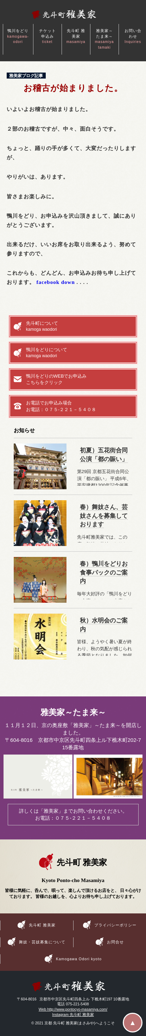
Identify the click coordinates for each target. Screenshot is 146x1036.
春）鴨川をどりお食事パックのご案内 (104, 572)
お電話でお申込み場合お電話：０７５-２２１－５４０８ (61, 406)
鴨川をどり (18, 36)
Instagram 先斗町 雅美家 (73, 1014)
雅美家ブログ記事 (26, 75)
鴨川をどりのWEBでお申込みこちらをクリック (56, 379)
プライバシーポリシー (115, 925)
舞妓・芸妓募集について (42, 942)
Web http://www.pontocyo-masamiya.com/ (73, 1009)
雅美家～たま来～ (104, 39)
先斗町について (79, 327)
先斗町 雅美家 (75, 36)
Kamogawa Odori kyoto (79, 958)
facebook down (56, 282)
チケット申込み (47, 36)
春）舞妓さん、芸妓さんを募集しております (104, 516)
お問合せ (115, 942)
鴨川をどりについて (79, 353)
